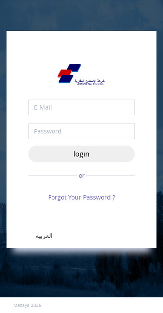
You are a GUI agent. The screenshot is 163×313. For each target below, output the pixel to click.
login (81, 154)
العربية (44, 235)
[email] (81, 107)
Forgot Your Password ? (81, 197)
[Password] (81, 131)
